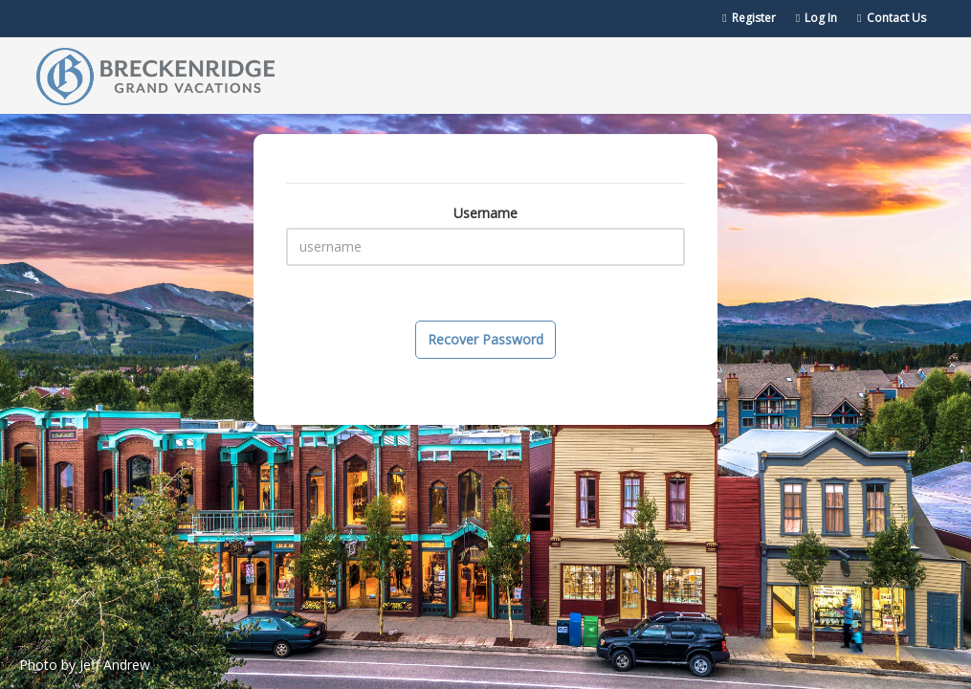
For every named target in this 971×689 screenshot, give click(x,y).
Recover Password (485, 339)
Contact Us (891, 18)
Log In (816, 18)
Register (748, 18)
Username (485, 213)
